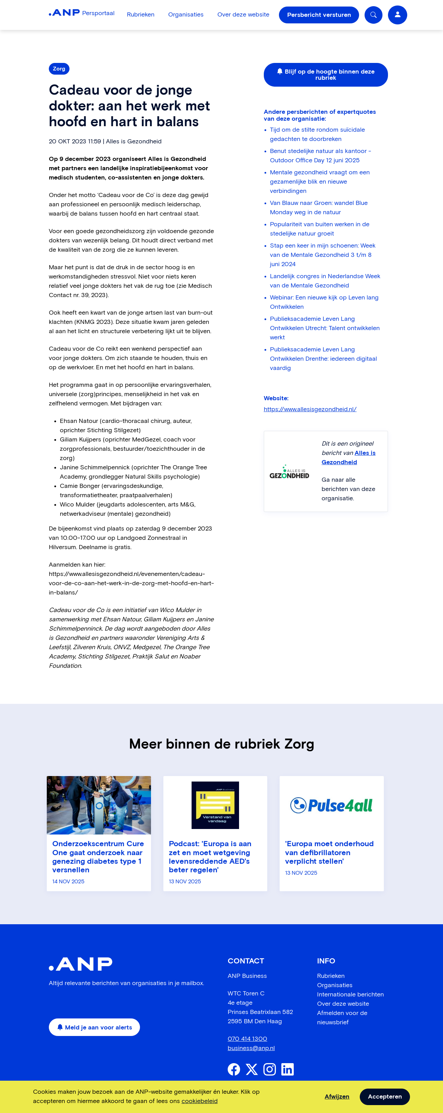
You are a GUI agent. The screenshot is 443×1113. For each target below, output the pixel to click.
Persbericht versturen (319, 15)
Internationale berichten (350, 995)
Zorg (59, 69)
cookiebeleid (200, 1101)
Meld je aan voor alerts (94, 1028)
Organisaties (186, 15)
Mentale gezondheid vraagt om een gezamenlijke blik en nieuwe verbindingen (320, 182)
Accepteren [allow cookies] (385, 1097)
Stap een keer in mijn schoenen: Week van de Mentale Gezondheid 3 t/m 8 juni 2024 (323, 255)
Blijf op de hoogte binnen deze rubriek (326, 75)
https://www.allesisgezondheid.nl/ (310, 409)
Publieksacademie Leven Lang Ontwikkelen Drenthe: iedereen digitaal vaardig (323, 359)
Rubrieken (140, 15)
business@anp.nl (251, 1048)
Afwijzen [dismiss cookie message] (337, 1097)
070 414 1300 (247, 1039)
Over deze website (243, 15)
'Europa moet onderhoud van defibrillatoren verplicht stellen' (329, 852)
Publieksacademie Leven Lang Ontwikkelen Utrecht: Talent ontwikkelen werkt (325, 328)
